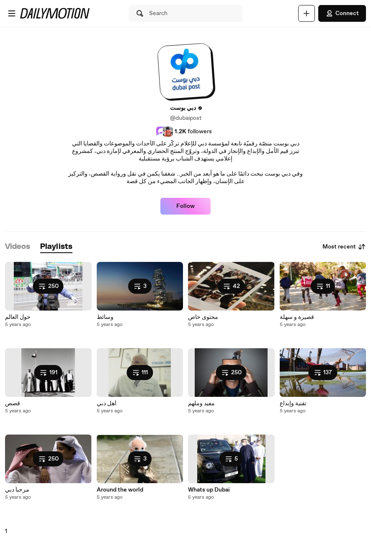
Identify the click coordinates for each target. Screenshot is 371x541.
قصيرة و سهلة (297, 317)
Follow (185, 206)
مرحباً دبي (17, 490)
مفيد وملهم (201, 403)
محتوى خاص (203, 317)
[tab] (17, 247)
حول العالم (18, 317)
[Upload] (306, 13)
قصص (12, 403)
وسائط (105, 317)
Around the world (120, 490)
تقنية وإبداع (293, 403)
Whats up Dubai (209, 490)
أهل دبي (106, 403)
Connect (342, 13)
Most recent (344, 247)
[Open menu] (11, 13)
